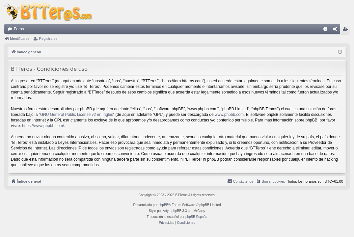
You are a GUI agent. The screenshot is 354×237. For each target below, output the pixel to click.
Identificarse (19, 38)
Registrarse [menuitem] (346, 30)
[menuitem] (325, 29)
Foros (19, 29)
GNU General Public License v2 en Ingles (76, 114)
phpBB (163, 205)
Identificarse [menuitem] (336, 30)
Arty (166, 211)
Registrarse (48, 38)
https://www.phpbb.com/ (43, 125)
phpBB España (196, 217)
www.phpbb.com (229, 114)
